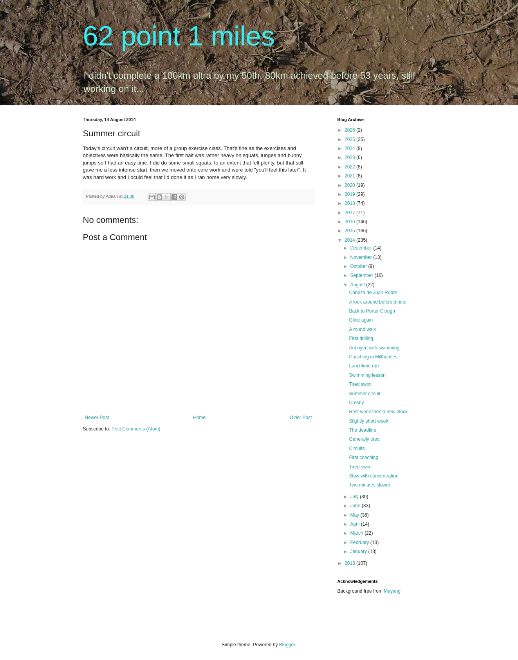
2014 (350, 240)
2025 (350, 139)
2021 (350, 176)
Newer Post (97, 417)
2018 (350, 203)
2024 (350, 148)
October (359, 266)
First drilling (361, 338)
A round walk (362, 329)
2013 (350, 563)
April (355, 524)
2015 (350, 230)
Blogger (287, 644)
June (355, 505)
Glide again (361, 320)
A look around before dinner (377, 302)
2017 (350, 212)
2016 (350, 221)
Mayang (392, 591)
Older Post (301, 417)
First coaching (363, 457)
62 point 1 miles (179, 36)
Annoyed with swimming (374, 348)
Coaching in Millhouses (373, 357)
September (362, 275)
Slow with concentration (373, 476)
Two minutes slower (369, 485)
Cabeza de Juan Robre (373, 292)
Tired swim (360, 384)
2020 (350, 185)
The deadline (362, 430)
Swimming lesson (367, 375)
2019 (350, 194)
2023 (350, 157)
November (361, 257)
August (358, 285)
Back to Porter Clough (372, 311)
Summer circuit (364, 393)
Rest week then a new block (378, 411)
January (359, 551)
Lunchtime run (364, 366)
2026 (350, 130)
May (355, 515)
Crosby (356, 402)
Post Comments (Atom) (136, 429)
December (361, 248)
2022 (350, 167)
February (360, 542)
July (355, 496)
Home (199, 417)
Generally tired (364, 439)
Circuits (357, 448)
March (357, 533)
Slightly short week (368, 421)
